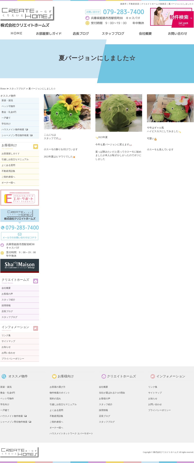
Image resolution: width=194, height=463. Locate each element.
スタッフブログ (17, 88)
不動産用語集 (8, 171)
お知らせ (6, 347)
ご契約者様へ (8, 177)
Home (3, 88)
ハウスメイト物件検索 (13, 129)
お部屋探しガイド (11, 153)
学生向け (6, 123)
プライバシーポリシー (13, 358)
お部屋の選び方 (57, 387)
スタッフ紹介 (8, 299)
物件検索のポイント (60, 392)
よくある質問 (8, 165)
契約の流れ (55, 398)
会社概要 (6, 288)
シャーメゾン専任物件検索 (15, 135)
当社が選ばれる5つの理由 (112, 392)
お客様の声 (7, 294)
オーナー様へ (8, 182)
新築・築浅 (7, 100)
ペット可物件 (8, 106)
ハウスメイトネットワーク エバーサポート (71, 433)
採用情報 (6, 305)
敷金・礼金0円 (9, 112)
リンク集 (6, 335)
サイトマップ (8, 341)
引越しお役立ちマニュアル (15, 159)
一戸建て (6, 118)
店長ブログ (7, 311)
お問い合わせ (8, 353)
